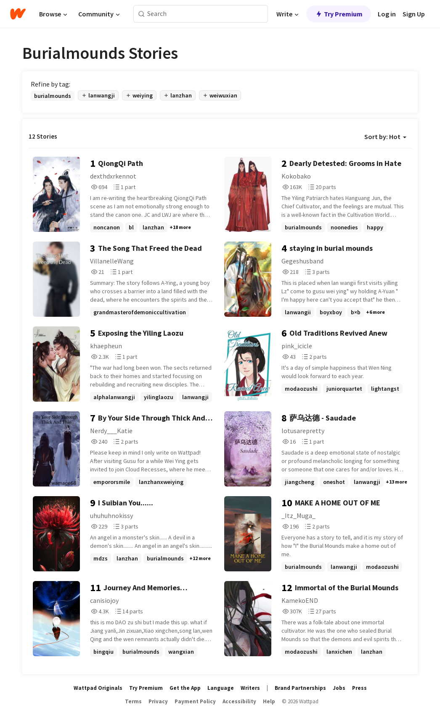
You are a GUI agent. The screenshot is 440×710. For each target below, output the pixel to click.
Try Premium (339, 14)
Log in (387, 14)
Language (220, 688)
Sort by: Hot (385, 136)
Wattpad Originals (98, 688)
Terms (133, 701)
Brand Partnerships (300, 688)
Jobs (339, 688)
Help (269, 701)
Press (359, 688)
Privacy (158, 701)
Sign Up (414, 14)
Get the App (185, 688)
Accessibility (239, 701)
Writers (250, 688)
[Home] (18, 14)
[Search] (141, 14)
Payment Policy (195, 701)
